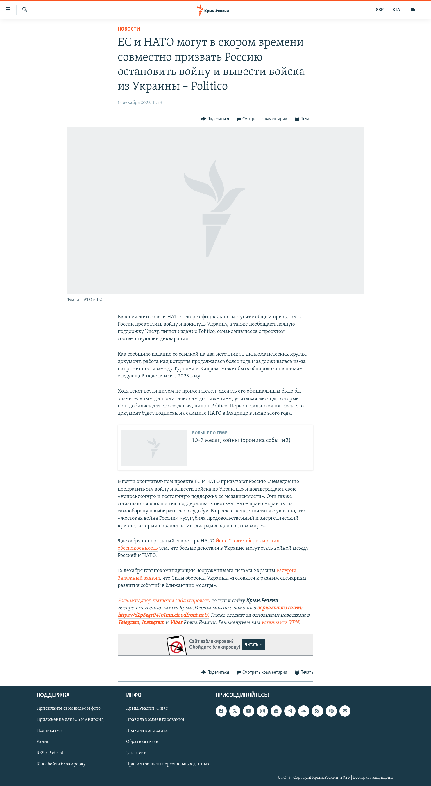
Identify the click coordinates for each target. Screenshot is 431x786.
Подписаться (50, 730)
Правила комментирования (155, 719)
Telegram (128, 622)
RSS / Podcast (50, 752)
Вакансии (136, 752)
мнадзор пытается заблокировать (170, 601)
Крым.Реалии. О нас (147, 708)
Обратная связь (142, 741)
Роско (124, 601)
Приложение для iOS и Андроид (70, 719)
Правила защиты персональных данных (167, 764)
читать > (253, 644)
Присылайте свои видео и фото (69, 708)
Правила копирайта (147, 730)
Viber (176, 622)
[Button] (215, 119)
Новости (129, 29)
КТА (396, 10)
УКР (380, 10)
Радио (43, 741)
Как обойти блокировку (61, 764)
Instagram (153, 622)
